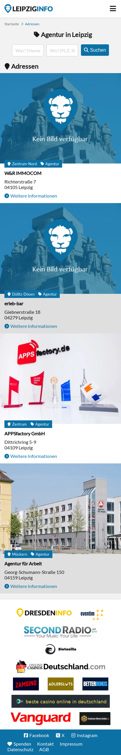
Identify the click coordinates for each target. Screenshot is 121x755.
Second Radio (60, 632)
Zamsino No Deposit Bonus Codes (26, 684)
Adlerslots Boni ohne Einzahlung (61, 684)
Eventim (93, 614)
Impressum (71, 743)
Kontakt (45, 743)
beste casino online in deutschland (60, 701)
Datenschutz (20, 749)
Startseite (28, 8)
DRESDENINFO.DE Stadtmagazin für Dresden (44, 612)
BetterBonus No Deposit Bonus (95, 684)
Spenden (22, 743)
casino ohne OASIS (41, 718)
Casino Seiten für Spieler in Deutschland (60, 649)
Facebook (39, 735)
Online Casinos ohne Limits (94, 718)
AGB (44, 749)
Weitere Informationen (33, 195)
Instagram (87, 735)
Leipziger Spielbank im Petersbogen (60, 666)
